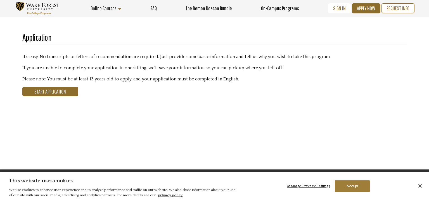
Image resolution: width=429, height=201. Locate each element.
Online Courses (106, 8)
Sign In (339, 8)
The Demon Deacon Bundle (209, 8)
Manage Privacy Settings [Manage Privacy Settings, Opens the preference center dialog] (308, 186)
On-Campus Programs (280, 8)
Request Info (398, 8)
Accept (353, 186)
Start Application (50, 91)
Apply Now (366, 8)
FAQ (154, 8)
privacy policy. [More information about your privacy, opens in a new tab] (170, 195)
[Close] (420, 186)
